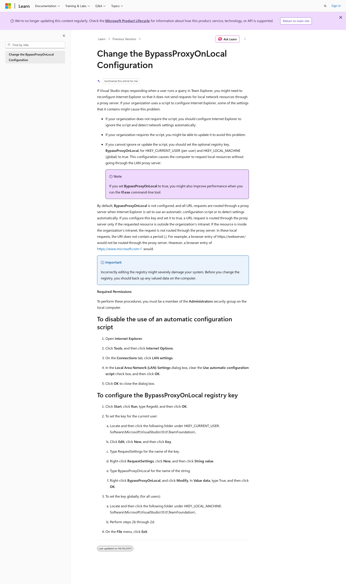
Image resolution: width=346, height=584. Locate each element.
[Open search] (325, 6)
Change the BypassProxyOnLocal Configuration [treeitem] (31, 57)
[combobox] (35, 44)
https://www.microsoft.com (118, 248)
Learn (101, 39)
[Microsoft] (8, 6)
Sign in (336, 6)
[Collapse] (64, 36)
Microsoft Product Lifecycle (127, 20)
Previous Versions (124, 39)
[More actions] (245, 39)
